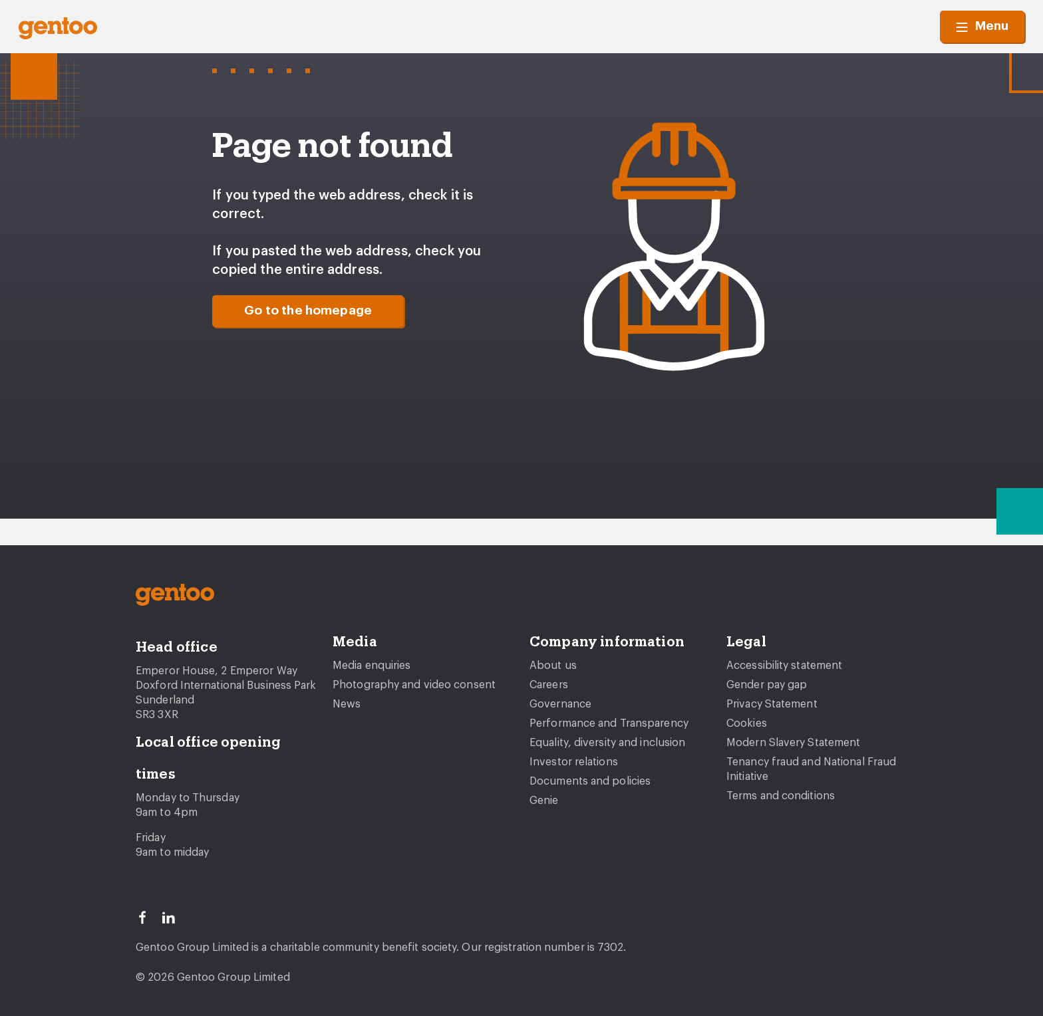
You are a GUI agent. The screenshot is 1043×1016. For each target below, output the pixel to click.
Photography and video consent (414, 685)
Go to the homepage (308, 311)
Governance (560, 704)
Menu (982, 26)
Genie (544, 800)
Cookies (746, 723)
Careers (548, 685)
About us (553, 665)
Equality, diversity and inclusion (607, 742)
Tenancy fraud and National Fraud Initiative (811, 769)
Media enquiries (372, 665)
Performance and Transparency (608, 723)
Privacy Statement (772, 704)
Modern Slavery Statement (793, 742)
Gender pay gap (766, 685)
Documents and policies (590, 781)
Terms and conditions (780, 796)
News (347, 704)
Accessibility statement (784, 665)
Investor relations (573, 762)
